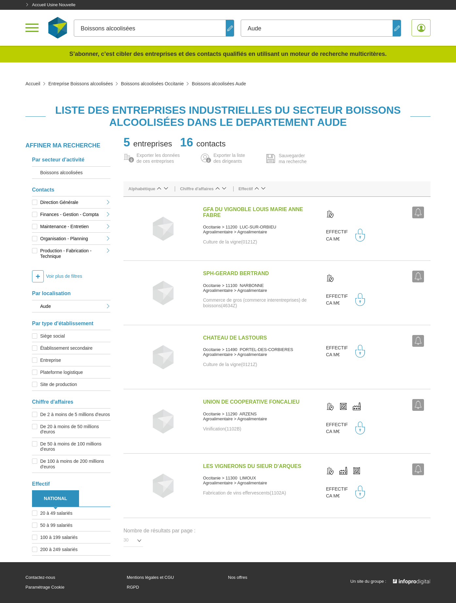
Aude (75, 306)
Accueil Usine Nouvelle (50, 4)
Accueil (32, 83)
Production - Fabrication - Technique (75, 253)
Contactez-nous (40, 577)
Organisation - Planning (75, 238)
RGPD (133, 587)
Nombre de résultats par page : (159, 530)
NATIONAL (55, 498)
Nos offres (237, 577)
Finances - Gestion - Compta (75, 214)
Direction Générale (75, 202)
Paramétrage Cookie (44, 587)
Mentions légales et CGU (150, 577)
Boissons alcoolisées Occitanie (152, 83)
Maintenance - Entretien (75, 226)
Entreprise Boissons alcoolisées (80, 83)
